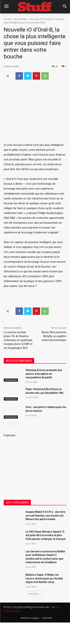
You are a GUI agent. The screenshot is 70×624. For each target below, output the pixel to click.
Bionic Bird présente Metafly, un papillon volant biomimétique (53, 336)
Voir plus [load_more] (35, 593)
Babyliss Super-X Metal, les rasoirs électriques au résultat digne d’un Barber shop (44, 578)
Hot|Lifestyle (20, 19)
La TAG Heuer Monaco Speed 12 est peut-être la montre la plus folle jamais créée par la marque (46, 535)
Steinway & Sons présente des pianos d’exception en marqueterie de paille (44, 374)
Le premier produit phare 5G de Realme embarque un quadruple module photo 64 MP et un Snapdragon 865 (18, 340)
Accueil (7, 19)
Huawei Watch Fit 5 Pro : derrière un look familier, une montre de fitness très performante (45, 515)
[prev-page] (6, 424)
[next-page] (12, 424)
